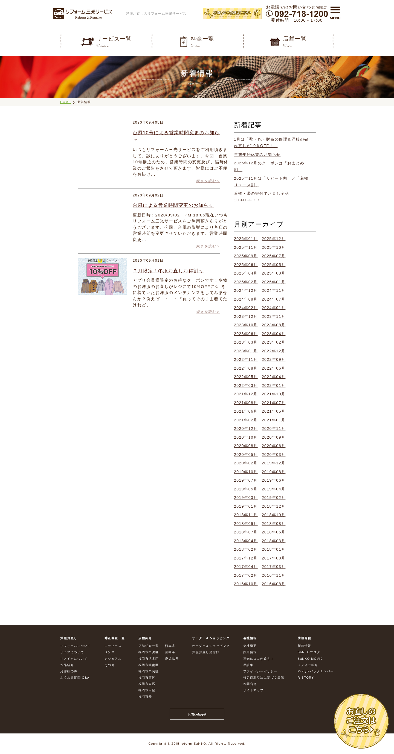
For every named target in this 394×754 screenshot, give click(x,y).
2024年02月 (246, 307)
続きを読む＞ (208, 181)
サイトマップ (253, 690)
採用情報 (250, 652)
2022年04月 (274, 377)
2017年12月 (246, 558)
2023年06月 (246, 334)
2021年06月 (246, 411)
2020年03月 (274, 454)
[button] (335, 12)
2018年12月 (274, 506)
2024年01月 (274, 307)
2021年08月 (246, 403)
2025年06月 (246, 264)
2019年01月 (246, 506)
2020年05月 (246, 454)
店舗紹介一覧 (148, 645)
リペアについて (72, 652)
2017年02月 (246, 575)
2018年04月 (246, 541)
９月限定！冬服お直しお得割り (168, 270)
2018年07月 (246, 532)
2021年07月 (274, 403)
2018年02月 (246, 549)
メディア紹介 (308, 665)
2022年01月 (274, 385)
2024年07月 (274, 299)
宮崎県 (170, 652)
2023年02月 (274, 342)
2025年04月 (246, 273)
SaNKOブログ (309, 652)
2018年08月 (274, 523)
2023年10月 (246, 325)
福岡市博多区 (148, 658)
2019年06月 (274, 480)
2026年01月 (246, 238)
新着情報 (84, 102)
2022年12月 (274, 351)
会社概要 (250, 645)
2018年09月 (246, 523)
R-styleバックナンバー (316, 671)
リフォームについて (75, 645)
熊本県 (170, 645)
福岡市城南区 (148, 665)
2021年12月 (246, 394)
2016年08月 (274, 584)
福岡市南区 (147, 690)
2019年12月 (274, 463)
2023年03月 (246, 342)
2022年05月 (246, 377)
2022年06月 (274, 368)
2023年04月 (274, 334)
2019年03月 (246, 497)
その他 (110, 665)
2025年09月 (246, 256)
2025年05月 (274, 264)
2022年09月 (274, 359)
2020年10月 (246, 437)
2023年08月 (274, 325)
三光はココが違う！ (258, 658)
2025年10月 (274, 247)
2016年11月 (274, 575)
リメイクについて (74, 658)
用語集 (248, 665)
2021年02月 (246, 420)
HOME (65, 102)
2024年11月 (274, 290)
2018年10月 (274, 515)
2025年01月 (274, 282)
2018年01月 (274, 549)
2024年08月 (246, 299)
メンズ (110, 652)
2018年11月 (246, 515)
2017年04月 (246, 566)
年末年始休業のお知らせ (257, 154)
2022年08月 (246, 368)
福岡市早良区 (148, 671)
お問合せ (250, 684)
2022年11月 (246, 359)
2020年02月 (246, 463)
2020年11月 (274, 428)
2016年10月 (246, 584)
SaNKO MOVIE (310, 658)
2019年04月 (274, 489)
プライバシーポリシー (260, 671)
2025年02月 (246, 282)
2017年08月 (274, 558)
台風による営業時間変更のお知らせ (173, 205)
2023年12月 (246, 316)
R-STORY (306, 677)
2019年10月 (246, 472)
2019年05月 (246, 489)
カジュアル (113, 658)
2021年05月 (274, 411)
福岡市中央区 (148, 652)
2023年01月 (246, 351)
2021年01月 (274, 420)
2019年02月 (274, 497)
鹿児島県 (172, 658)
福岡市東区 (147, 684)
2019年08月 (274, 472)
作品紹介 (67, 665)
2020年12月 (246, 428)
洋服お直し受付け (205, 652)
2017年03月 (274, 566)
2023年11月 (274, 316)
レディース (113, 645)
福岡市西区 (147, 677)
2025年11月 (246, 247)
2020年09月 (274, 437)
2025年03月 (274, 273)
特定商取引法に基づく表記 (263, 677)
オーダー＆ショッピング (211, 645)
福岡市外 (145, 696)
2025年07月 (274, 256)
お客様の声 (68, 671)
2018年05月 (274, 532)
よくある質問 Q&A (74, 677)
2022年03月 (246, 385)
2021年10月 (274, 394)
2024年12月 (246, 290)
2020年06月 (274, 446)
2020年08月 (246, 446)
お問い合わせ (197, 714)
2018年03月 (274, 541)
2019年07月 (246, 480)
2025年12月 (274, 238)
